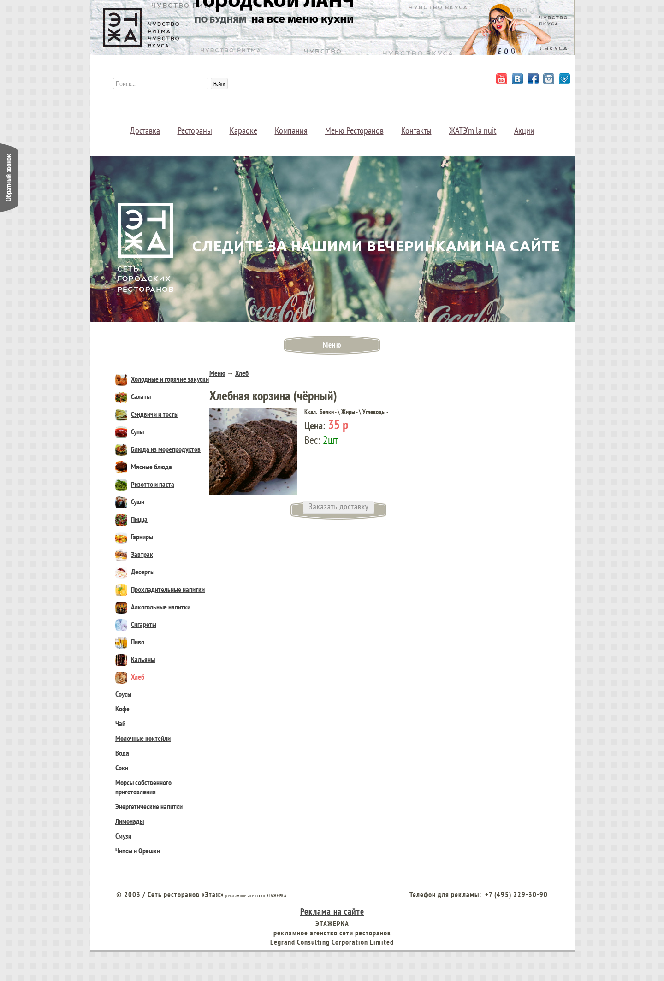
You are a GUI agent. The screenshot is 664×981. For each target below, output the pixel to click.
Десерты (134, 571)
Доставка (145, 130)
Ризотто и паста (144, 484)
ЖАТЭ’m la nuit (473, 130)
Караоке (243, 130)
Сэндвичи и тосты (146, 414)
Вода (122, 752)
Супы (129, 431)
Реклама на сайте (332, 911)
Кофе (122, 708)
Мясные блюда (143, 466)
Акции (524, 130)
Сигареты (135, 624)
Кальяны (135, 659)
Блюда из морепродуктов (158, 449)
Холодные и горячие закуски (162, 379)
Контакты (416, 130)
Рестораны (195, 130)
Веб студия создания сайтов (332, 970)
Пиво (129, 641)
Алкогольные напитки (152, 606)
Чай (120, 723)
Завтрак (134, 554)
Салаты (133, 396)
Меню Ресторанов (354, 130)
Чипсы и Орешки (137, 850)
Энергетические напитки (149, 806)
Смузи (123, 835)
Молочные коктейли (143, 738)
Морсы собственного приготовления (143, 787)
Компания (291, 130)
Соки (121, 767)
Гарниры (134, 536)
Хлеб (129, 676)
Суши (129, 501)
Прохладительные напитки (160, 589)
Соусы (123, 693)
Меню (217, 373)
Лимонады (129, 821)
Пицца (131, 519)
